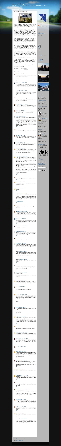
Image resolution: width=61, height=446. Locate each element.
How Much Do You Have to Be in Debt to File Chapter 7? (42, 163)
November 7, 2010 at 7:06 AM (24, 104)
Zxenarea (17, 116)
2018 (39, 45)
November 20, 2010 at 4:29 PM (24, 338)
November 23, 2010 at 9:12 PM (22, 346)
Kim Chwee (17, 272)
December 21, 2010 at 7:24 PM (22, 406)
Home (25, 438)
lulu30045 (17, 360)
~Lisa (16, 286)
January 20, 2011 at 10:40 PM (23, 418)
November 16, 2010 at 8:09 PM (22, 316)
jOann (16, 148)
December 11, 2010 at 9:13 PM (24, 375)
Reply (16, 94)
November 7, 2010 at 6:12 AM (23, 90)
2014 (39, 46)
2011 (39, 49)
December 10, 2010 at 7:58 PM (23, 360)
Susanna (17, 346)
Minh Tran (17, 375)
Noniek (17, 406)
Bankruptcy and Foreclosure (41, 164)
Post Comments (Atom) (20, 440)
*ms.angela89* (18, 211)
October (41, 59)
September (41, 60)
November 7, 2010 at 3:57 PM (24, 156)
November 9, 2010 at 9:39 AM (23, 259)
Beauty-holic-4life (18, 104)
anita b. (17, 307)
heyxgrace (17, 218)
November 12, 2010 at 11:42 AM (23, 280)
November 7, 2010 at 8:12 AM (21, 110)
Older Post (34, 438)
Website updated (40, 129)
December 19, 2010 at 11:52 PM (21, 399)
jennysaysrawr (18, 338)
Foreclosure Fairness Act (41, 33)
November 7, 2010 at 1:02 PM (21, 135)
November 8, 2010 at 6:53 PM (22, 243)
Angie (16, 135)
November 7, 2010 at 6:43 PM (22, 188)
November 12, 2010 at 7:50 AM (23, 272)
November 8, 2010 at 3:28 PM (22, 231)
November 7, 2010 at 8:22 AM (22, 116)
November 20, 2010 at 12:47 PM (23, 332)
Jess (16, 399)
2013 (39, 47)
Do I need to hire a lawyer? (41, 144)
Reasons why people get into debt (42, 96)
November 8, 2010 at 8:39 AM (23, 211)
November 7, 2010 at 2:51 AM (23, 82)
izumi (16, 142)
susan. (17, 110)
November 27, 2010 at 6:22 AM (23, 351)
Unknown (17, 188)
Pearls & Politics (18, 156)
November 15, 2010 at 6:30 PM (22, 307)
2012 (39, 48)
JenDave (17, 231)
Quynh (17, 316)
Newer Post (16, 438)
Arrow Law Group (18, 4)
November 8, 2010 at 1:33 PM (22, 218)
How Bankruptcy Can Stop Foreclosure (43, 55)
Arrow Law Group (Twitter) (41, 30)
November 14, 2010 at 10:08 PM (23, 294)
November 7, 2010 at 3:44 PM (21, 148)
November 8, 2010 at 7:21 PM (23, 251)
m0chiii (17, 243)
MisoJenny (17, 82)
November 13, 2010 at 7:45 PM (21, 286)
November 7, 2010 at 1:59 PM (21, 142)
